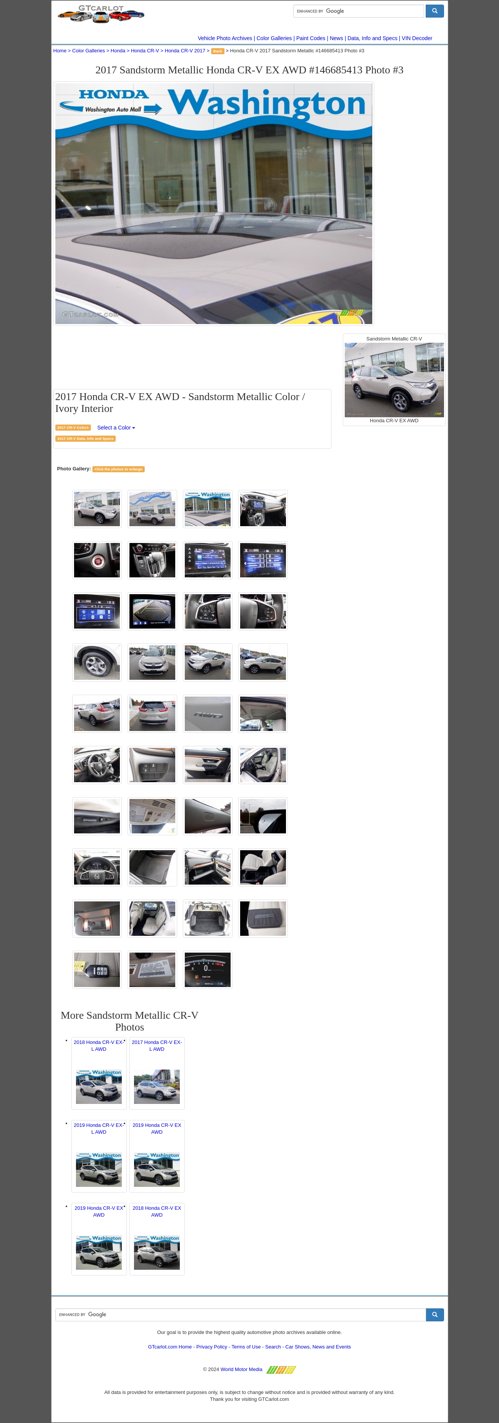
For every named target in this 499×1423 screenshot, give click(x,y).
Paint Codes (310, 38)
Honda (118, 50)
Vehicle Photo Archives (225, 38)
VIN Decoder (417, 38)
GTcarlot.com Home (170, 1347)
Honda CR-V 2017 (185, 50)
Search (273, 1347)
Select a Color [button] (116, 428)
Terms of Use (246, 1347)
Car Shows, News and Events (318, 1347)
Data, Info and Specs (372, 38)
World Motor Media (242, 1369)
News (336, 38)
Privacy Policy (211, 1347)
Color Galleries (274, 38)
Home (60, 50)
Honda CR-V (145, 50)
